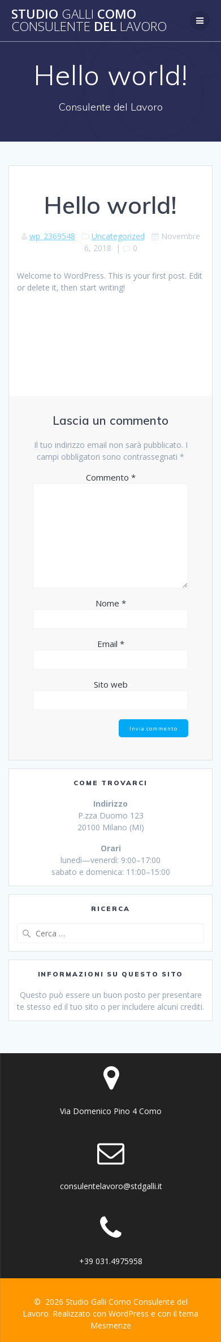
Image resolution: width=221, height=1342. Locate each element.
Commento (111, 477)
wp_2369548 (52, 236)
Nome (111, 603)
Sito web (111, 684)
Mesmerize (110, 1325)
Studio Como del (89, 20)
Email (110, 643)
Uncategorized (118, 236)
